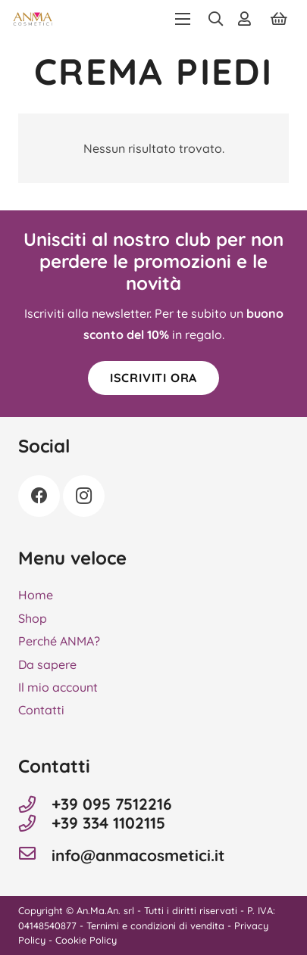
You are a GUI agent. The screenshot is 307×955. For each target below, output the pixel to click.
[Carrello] (279, 19)
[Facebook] (39, 496)
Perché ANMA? (59, 641)
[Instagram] (84, 496)
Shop (32, 618)
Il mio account (58, 687)
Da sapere (47, 664)
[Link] (247, 19)
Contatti (41, 709)
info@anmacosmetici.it (138, 855)
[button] (182, 19)
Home (35, 594)
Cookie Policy (86, 940)
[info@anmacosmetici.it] (35, 855)
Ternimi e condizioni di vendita (155, 925)
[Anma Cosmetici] (32, 18)
